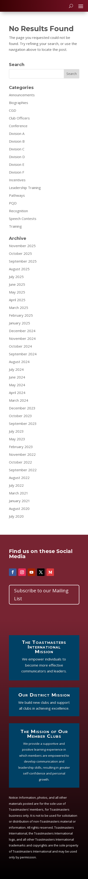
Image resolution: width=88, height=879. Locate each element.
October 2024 (20, 346)
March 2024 (18, 400)
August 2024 (19, 361)
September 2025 (23, 261)
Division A (16, 133)
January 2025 (19, 323)
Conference (18, 125)
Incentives (17, 180)
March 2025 (18, 307)
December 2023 (22, 408)
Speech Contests (22, 218)
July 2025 (16, 276)
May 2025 (17, 292)
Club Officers (19, 118)
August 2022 (19, 477)
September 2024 (23, 354)
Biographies (18, 102)
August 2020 (19, 508)
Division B (17, 141)
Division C (16, 149)
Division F (16, 172)
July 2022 (16, 485)
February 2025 (21, 315)
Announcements (22, 95)
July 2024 (16, 369)
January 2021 (19, 500)
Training (15, 226)
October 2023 (20, 415)
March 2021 (18, 493)
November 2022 (22, 454)
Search (71, 73)
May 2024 (17, 384)
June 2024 (17, 377)
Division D (17, 156)
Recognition (18, 210)
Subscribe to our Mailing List (41, 594)
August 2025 (19, 269)
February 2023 (21, 446)
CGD (12, 110)
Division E (16, 164)
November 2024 (22, 338)
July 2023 (16, 431)
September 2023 (23, 423)
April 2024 (17, 392)
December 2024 (22, 330)
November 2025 (22, 245)
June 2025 (17, 284)
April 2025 (17, 299)
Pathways (17, 195)
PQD (13, 203)
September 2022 (23, 469)
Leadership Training (25, 187)
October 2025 (20, 253)
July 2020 (16, 516)
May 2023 (17, 439)
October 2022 (20, 462)
